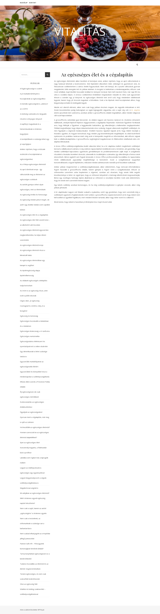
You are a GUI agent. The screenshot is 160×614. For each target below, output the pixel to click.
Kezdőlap (24, 3)
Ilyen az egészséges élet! (30, 442)
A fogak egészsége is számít (31, 88)
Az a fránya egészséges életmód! (33, 164)
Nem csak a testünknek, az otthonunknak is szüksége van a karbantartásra (32, 523)
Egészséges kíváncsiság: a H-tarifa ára (35, 331)
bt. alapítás (135, 110)
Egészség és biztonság (29, 316)
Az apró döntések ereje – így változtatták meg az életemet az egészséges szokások (32, 174)
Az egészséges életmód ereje (31, 245)
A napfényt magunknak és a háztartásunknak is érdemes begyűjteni (31, 129)
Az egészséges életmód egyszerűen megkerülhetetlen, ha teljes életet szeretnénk (34, 235)
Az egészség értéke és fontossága (33, 194)
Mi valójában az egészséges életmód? (34, 493)
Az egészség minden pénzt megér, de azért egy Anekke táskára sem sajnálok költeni (35, 205)
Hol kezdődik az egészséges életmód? (35, 427)
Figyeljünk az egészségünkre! (31, 412)
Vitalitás (80, 31)
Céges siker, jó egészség (29, 301)
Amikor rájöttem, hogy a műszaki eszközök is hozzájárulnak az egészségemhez (32, 154)
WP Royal (41, 610)
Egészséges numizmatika (29, 336)
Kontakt (32, 3)
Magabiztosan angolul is (29, 488)
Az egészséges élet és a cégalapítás (34, 215)
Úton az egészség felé (28, 584)
